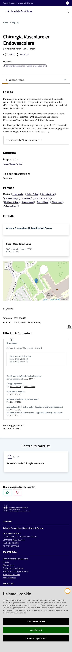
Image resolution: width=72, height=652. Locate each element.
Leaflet (45, 299)
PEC (4, 571)
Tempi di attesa (9, 577)
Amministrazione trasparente (15, 558)
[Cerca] (67, 11)
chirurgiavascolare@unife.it (27, 322)
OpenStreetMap (55, 299)
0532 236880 (15, 402)
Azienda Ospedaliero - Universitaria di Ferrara (18, 3)
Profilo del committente (13, 568)
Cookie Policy (21, 612)
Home (5, 22)
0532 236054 (29, 386)
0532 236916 (15, 394)
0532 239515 (15, 410)
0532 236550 (20, 318)
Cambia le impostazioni (36, 638)
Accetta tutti (36, 629)
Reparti (15, 22)
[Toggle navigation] (4, 11)
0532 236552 (15, 415)
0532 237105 (29, 379)
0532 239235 (15, 386)
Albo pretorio (8, 565)
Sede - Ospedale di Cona (18, 244)
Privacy (6, 561)
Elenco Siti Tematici (11, 574)
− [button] (6, 267)
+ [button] (6, 264)
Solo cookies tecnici (36, 621)
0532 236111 (18, 539)
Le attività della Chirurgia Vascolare (24, 140)
